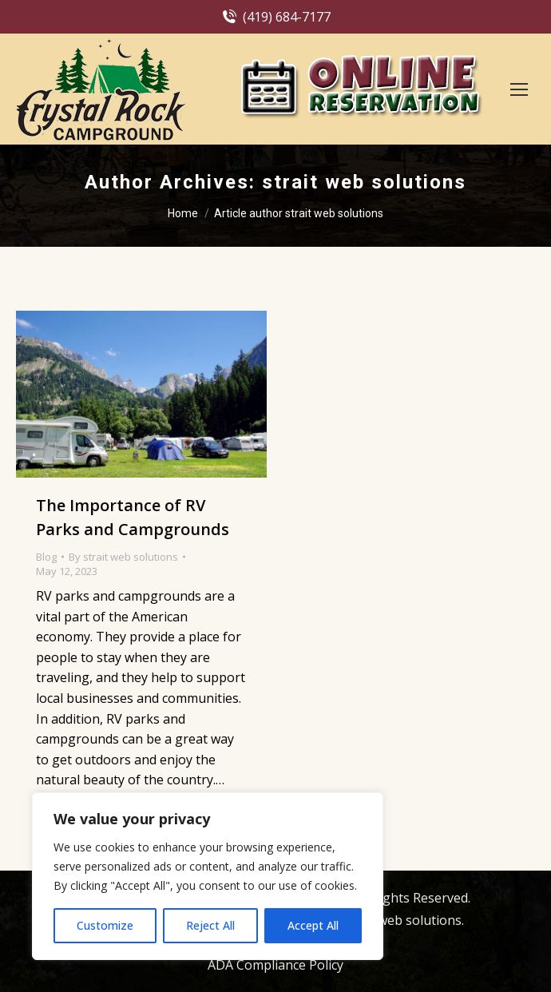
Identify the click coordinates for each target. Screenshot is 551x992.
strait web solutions (364, 182)
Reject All (210, 925)
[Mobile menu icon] (519, 89)
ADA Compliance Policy (275, 965)
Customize (105, 925)
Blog (46, 557)
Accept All (313, 925)
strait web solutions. (401, 920)
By (123, 557)
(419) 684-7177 (275, 17)
